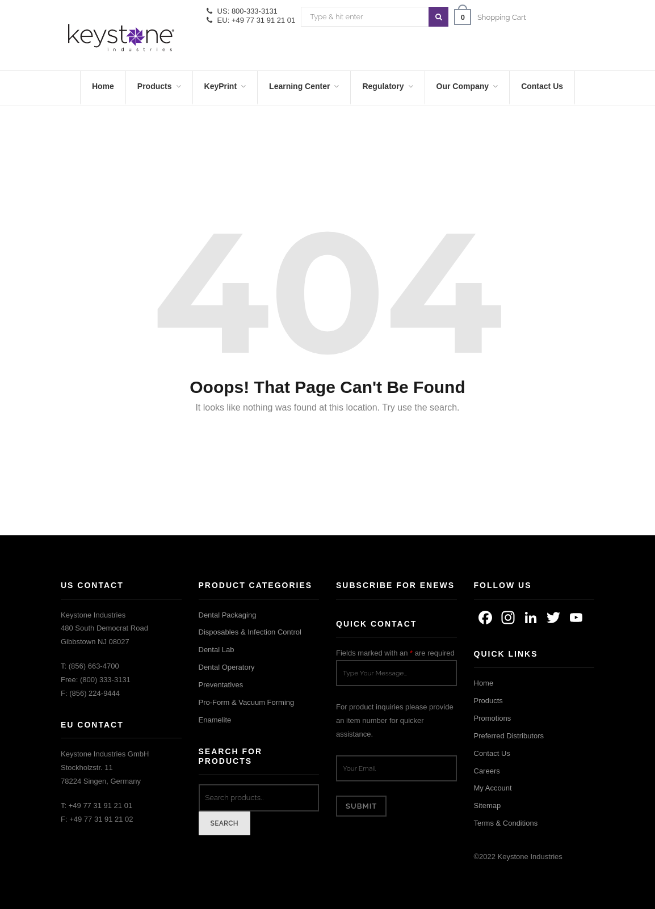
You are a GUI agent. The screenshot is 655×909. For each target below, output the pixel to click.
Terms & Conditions (506, 823)
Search (225, 823)
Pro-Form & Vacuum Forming (247, 702)
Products (488, 700)
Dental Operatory (227, 667)
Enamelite (215, 720)
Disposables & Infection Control (250, 632)
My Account (493, 788)
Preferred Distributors (509, 736)
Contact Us (492, 753)
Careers (487, 771)
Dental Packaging (228, 615)
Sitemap (487, 805)
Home (484, 683)
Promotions (492, 718)
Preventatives (221, 684)
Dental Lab (216, 649)
